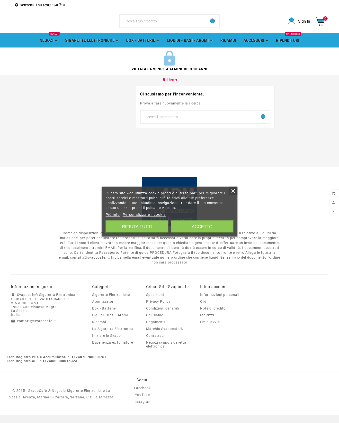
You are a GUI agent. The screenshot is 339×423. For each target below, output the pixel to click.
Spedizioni (155, 302)
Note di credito (213, 316)
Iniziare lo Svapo (106, 343)
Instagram (143, 409)
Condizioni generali (162, 316)
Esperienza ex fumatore (112, 350)
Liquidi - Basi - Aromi (110, 323)
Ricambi (99, 330)
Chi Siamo (154, 323)
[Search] (212, 25)
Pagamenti (155, 330)
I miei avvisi (210, 330)
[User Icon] (299, 25)
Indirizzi (207, 323)
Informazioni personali (219, 302)
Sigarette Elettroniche (111, 302)
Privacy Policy (158, 309)
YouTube (142, 402)
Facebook (142, 396)
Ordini (205, 309)
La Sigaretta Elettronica (113, 336)
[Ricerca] (163, 25)
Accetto (202, 226)
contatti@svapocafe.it (36, 329)
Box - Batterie (104, 316)
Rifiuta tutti (137, 226)
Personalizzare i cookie (144, 214)
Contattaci (155, 343)
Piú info (113, 214)
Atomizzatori (103, 309)
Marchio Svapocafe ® (164, 336)
